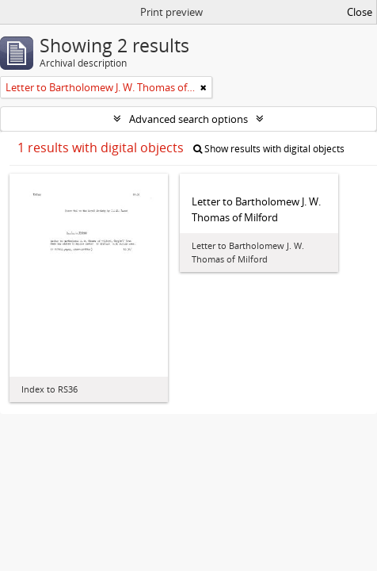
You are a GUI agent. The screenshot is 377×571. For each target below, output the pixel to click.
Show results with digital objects (269, 148)
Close (359, 12)
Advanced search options (188, 119)
